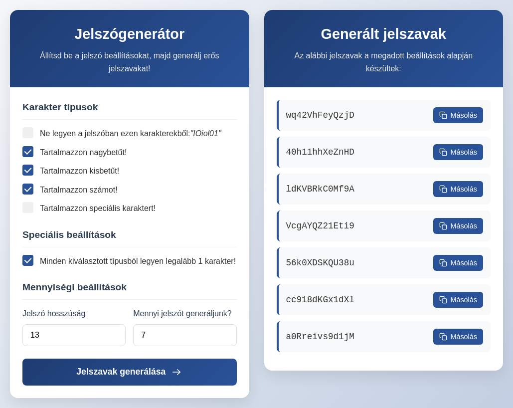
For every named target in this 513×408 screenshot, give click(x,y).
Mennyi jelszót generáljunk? (182, 313)
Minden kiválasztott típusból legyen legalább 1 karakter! (129, 260)
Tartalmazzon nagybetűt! (74, 151)
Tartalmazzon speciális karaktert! (89, 207)
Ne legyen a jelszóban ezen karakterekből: (121, 133)
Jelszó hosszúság (53, 313)
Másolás (458, 115)
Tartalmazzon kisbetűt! (70, 170)
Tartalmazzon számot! (70, 189)
